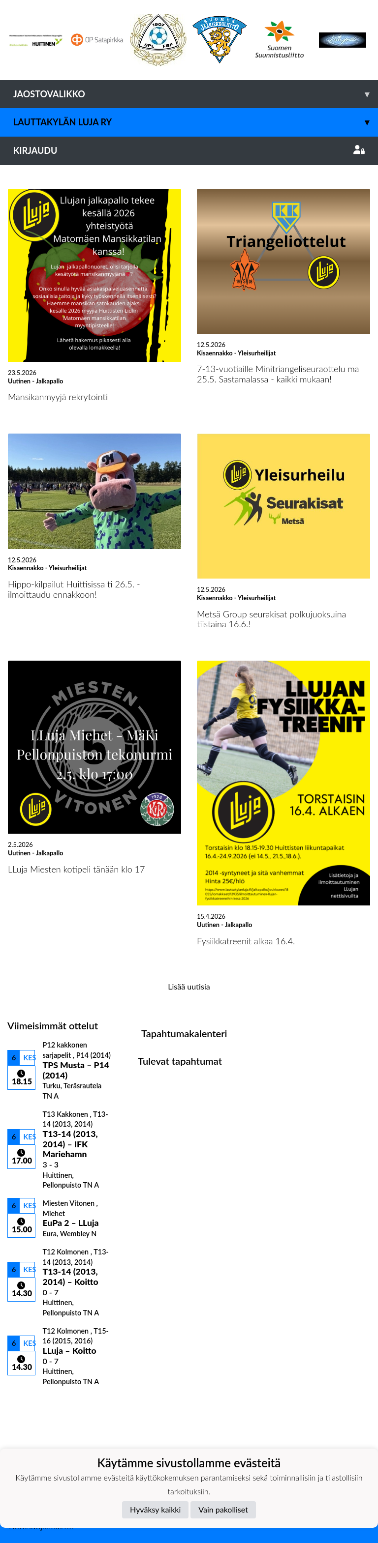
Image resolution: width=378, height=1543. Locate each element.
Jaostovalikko (195, 94)
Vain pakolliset (223, 1509)
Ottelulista (32, 1403)
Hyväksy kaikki (155, 1509)
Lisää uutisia (189, 986)
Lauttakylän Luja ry (195, 122)
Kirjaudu (189, 150)
